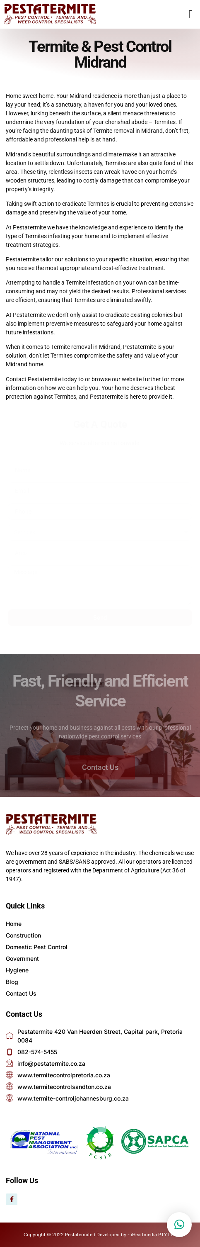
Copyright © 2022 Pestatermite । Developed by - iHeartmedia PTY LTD (100, 1234)
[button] (191, 14)
